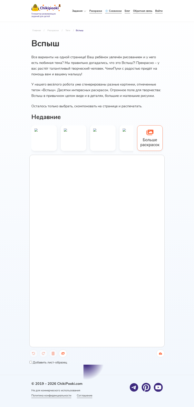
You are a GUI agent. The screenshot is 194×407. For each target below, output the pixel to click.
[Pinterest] (146, 387)
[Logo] (46, 11)
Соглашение (85, 395)
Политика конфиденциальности (51, 395)
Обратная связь (142, 11)
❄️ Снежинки (113, 11)
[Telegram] (134, 387)
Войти (159, 11)
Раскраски (95, 11)
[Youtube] (158, 387)
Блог (127, 11)
